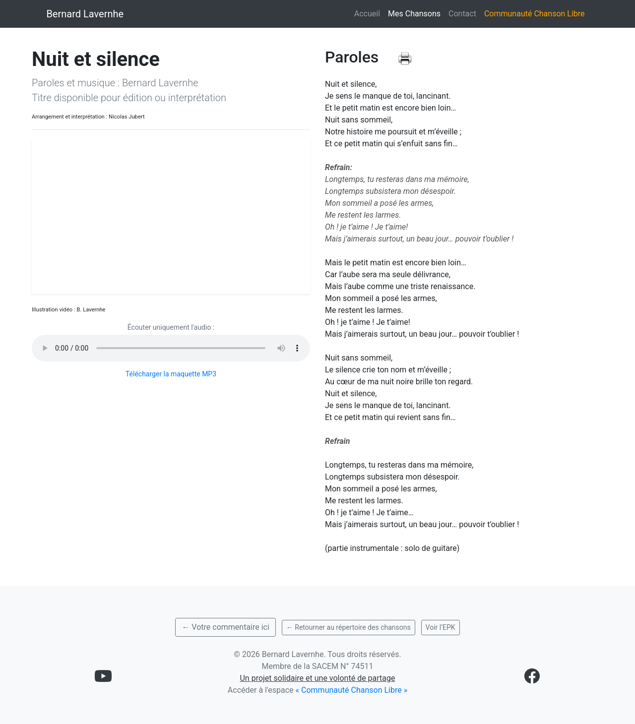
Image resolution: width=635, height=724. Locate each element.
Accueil (367, 13)
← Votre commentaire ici (225, 627)
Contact (462, 13)
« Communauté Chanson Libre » (352, 690)
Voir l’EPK (440, 627)
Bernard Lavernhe (85, 14)
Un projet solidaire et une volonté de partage (317, 678)
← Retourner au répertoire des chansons (348, 627)
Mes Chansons (416, 12)
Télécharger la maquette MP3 (171, 374)
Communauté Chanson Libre (534, 13)
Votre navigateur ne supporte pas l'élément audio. (171, 348)
